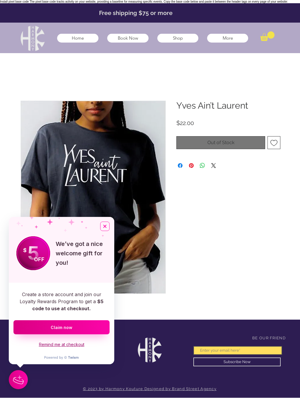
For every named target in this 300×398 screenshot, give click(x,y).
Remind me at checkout (61, 344)
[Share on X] (213, 165)
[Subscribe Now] (237, 361)
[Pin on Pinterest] (191, 165)
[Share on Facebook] (180, 165)
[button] (267, 36)
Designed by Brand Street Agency (180, 389)
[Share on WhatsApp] (202, 165)
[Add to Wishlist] (273, 142)
